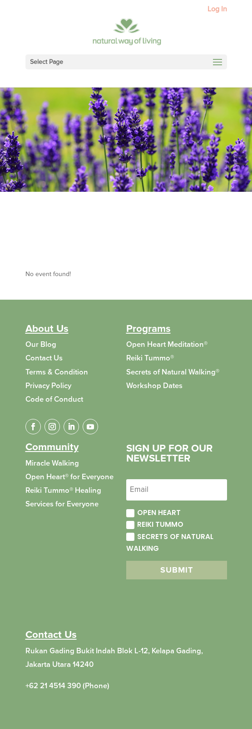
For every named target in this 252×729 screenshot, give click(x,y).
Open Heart (153, 512)
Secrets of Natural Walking (169, 542)
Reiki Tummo (154, 524)
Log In (217, 9)
